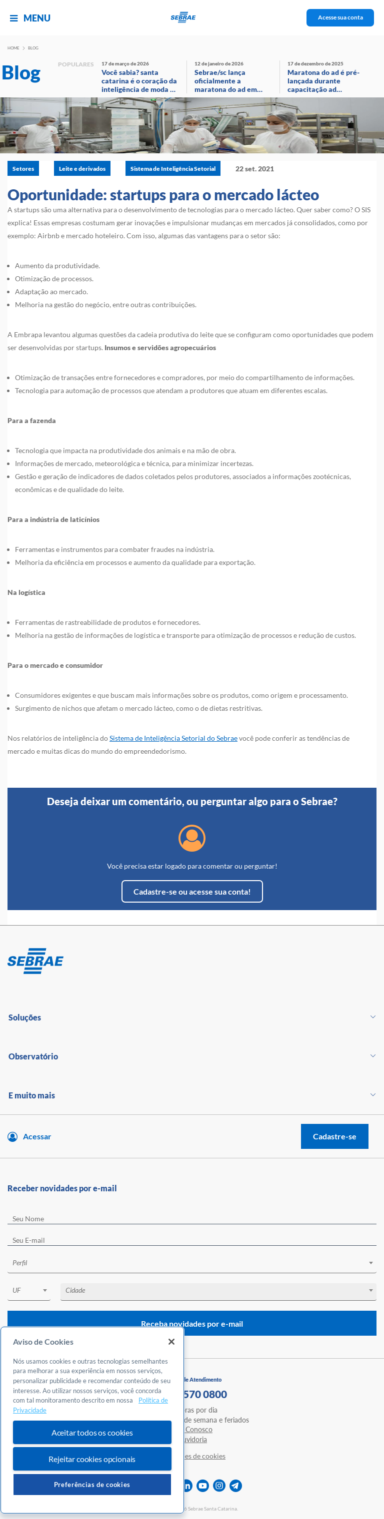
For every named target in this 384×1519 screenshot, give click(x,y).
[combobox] (192, 1264)
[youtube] (202, 1486)
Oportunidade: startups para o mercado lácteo (163, 194)
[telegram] (236, 1486)
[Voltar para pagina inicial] (192, 961)
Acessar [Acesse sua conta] (37, 1136)
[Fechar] (171, 1342)
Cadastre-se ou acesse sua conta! (192, 891)
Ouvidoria (192, 1439)
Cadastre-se (334, 1136)
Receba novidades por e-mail (192, 1323)
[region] (92, 1420)
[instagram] (219, 1486)
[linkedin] (186, 1486)
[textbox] (197, 1263)
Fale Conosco (192, 1429)
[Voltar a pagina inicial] (192, 17)
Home (14, 47)
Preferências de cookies (92, 1485)
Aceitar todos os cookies (92, 1432)
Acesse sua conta (340, 17)
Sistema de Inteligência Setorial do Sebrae (174, 738)
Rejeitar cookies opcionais (92, 1459)
